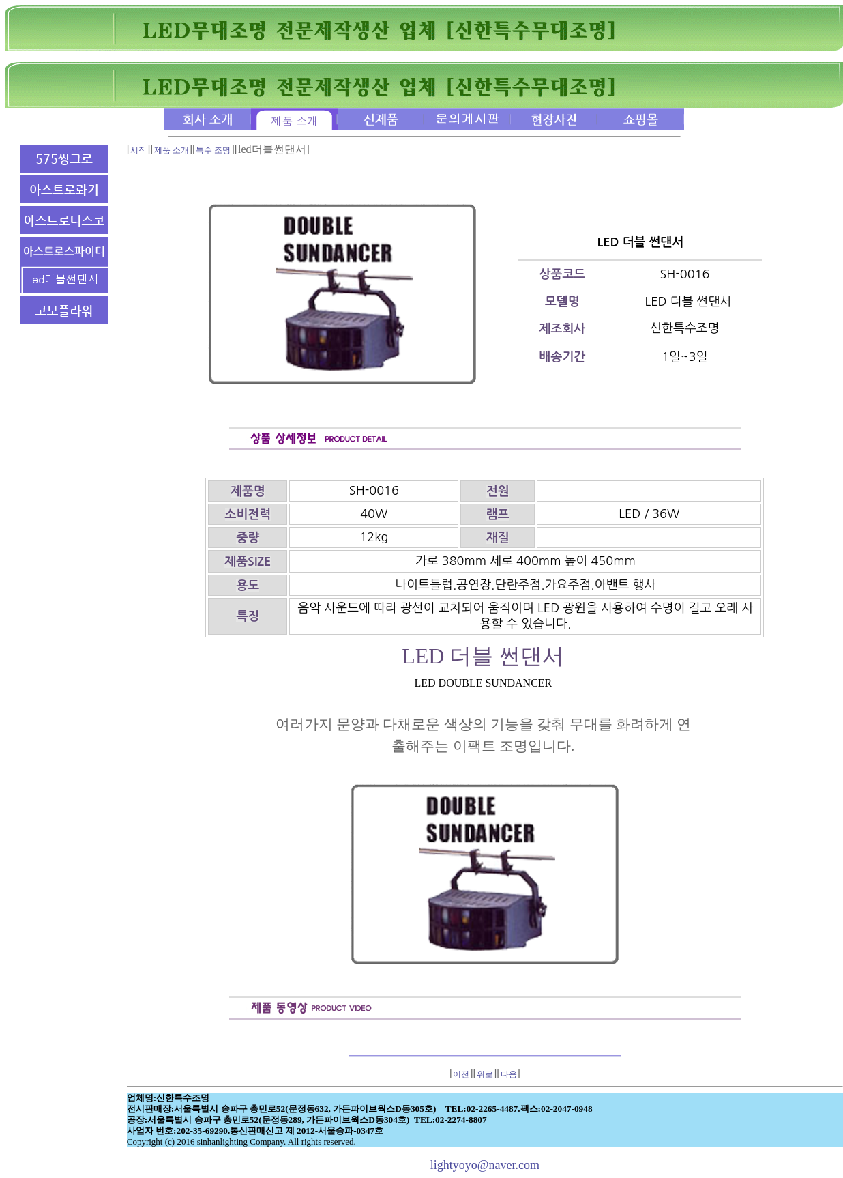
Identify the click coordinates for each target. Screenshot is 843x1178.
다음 (509, 1074)
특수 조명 (213, 150)
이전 (461, 1074)
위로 (485, 1074)
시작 (138, 150)
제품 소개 (171, 150)
